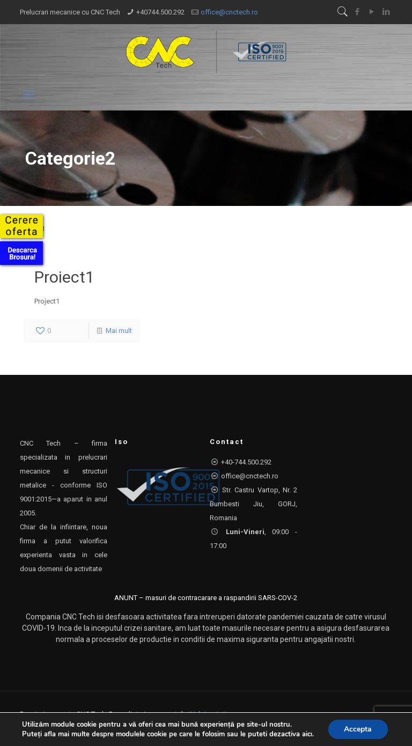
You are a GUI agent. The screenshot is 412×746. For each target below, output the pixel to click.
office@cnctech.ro (229, 12)
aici (306, 734)
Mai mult (119, 331)
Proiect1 (64, 277)
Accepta (358, 729)
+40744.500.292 (160, 12)
